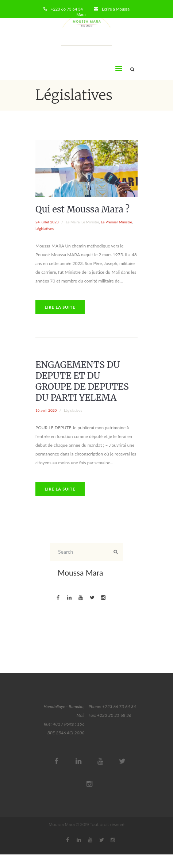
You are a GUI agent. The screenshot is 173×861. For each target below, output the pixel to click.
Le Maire (73, 222)
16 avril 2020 (46, 410)
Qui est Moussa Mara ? (82, 209)
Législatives (44, 228)
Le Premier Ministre (116, 222)
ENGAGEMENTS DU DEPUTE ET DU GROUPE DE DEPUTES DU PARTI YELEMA (82, 381)
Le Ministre (90, 222)
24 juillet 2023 (47, 222)
